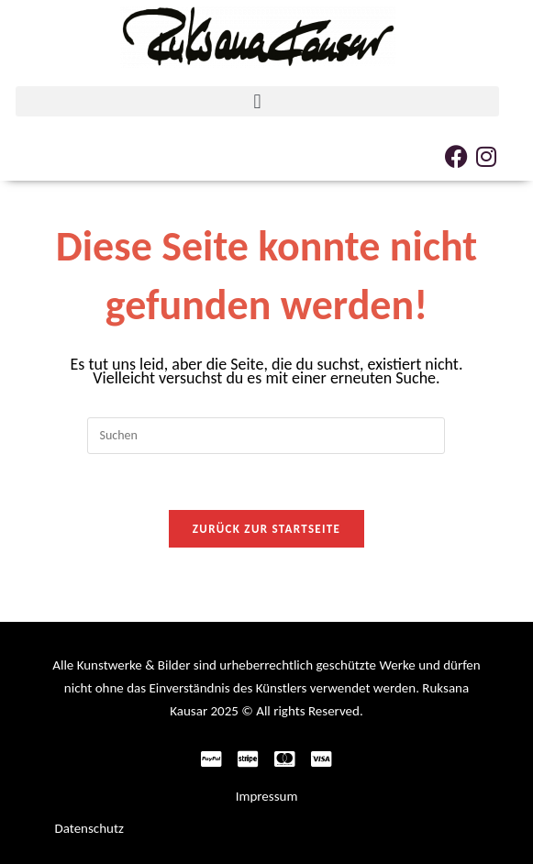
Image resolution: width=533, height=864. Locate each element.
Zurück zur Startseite (266, 529)
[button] (257, 101)
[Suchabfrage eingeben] (266, 435)
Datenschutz (89, 828)
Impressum (267, 796)
